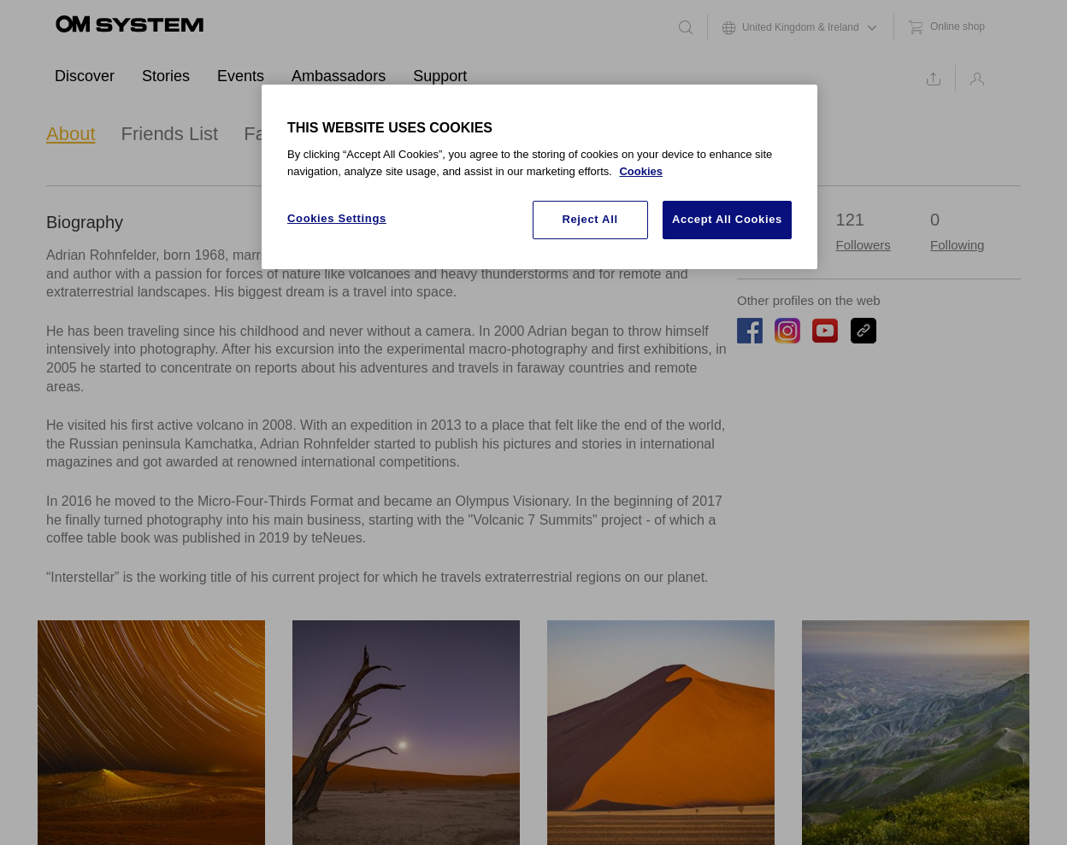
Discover (85, 76)
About (71, 133)
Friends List (170, 133)
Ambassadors (339, 76)
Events (240, 76)
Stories (166, 76)
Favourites (288, 133)
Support (440, 76)
